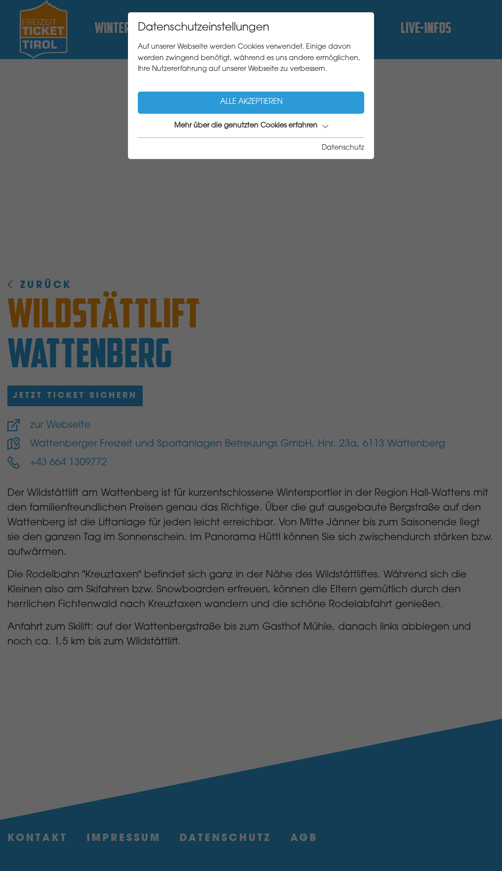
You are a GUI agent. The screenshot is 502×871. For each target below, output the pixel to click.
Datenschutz (343, 148)
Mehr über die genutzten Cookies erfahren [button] (251, 126)
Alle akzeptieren (251, 102)
